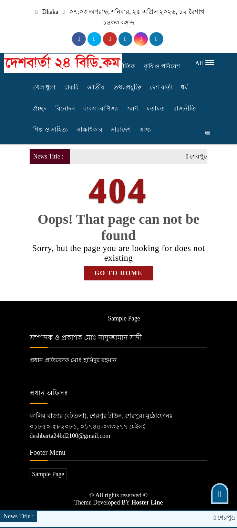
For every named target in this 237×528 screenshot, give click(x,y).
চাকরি (71, 87)
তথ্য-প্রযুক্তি (127, 87)
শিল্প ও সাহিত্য (50, 129)
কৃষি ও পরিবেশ (162, 66)
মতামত (155, 108)
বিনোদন (65, 108)
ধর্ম (184, 87)
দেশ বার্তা (161, 87)
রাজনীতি (184, 108)
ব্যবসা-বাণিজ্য (100, 108)
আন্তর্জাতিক (120, 66)
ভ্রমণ (132, 108)
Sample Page (124, 318)
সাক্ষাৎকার (89, 129)
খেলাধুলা (44, 87)
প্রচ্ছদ (40, 108)
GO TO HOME (118, 273)
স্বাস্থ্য (145, 129)
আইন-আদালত (78, 66)
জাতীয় (96, 87)
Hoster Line (147, 502)
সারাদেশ (121, 129)
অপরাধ (42, 66)
